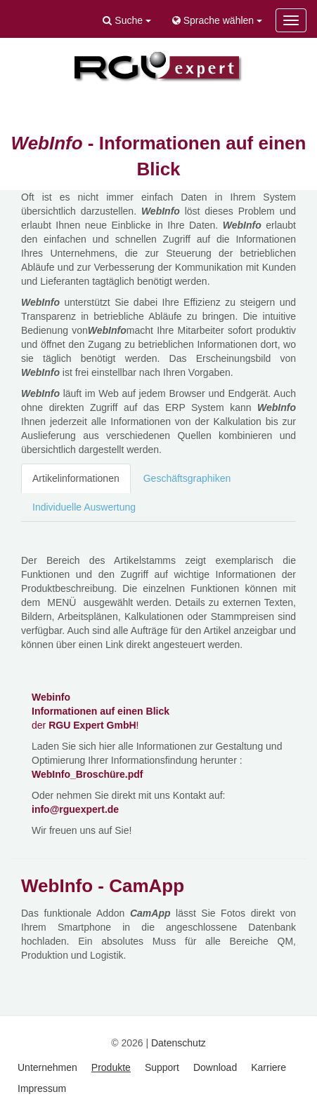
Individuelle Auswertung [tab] (84, 507)
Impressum (42, 1088)
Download (215, 1067)
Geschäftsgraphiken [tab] (187, 478)
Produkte (111, 1067)
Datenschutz (178, 1042)
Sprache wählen (217, 20)
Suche (126, 20)
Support (162, 1067)
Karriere (268, 1067)
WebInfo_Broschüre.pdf (87, 774)
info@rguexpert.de (75, 809)
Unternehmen (47, 1067)
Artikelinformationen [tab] (75, 478)
